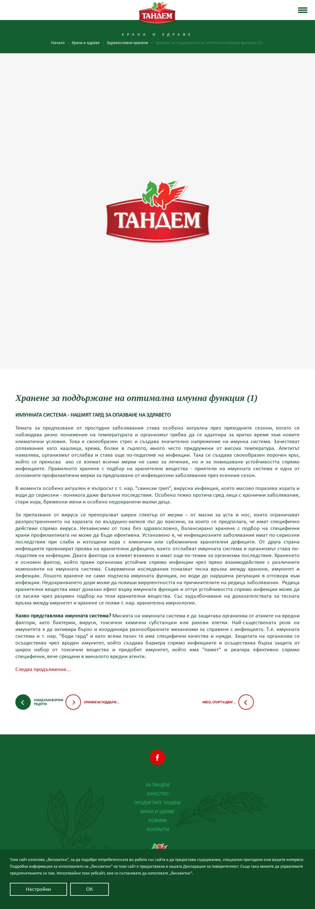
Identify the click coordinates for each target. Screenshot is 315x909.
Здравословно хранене (130, 43)
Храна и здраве (157, 811)
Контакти (157, 829)
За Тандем (158, 784)
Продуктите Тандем (157, 802)
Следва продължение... (43, 669)
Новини (157, 820)
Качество (158, 793)
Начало (60, 43)
